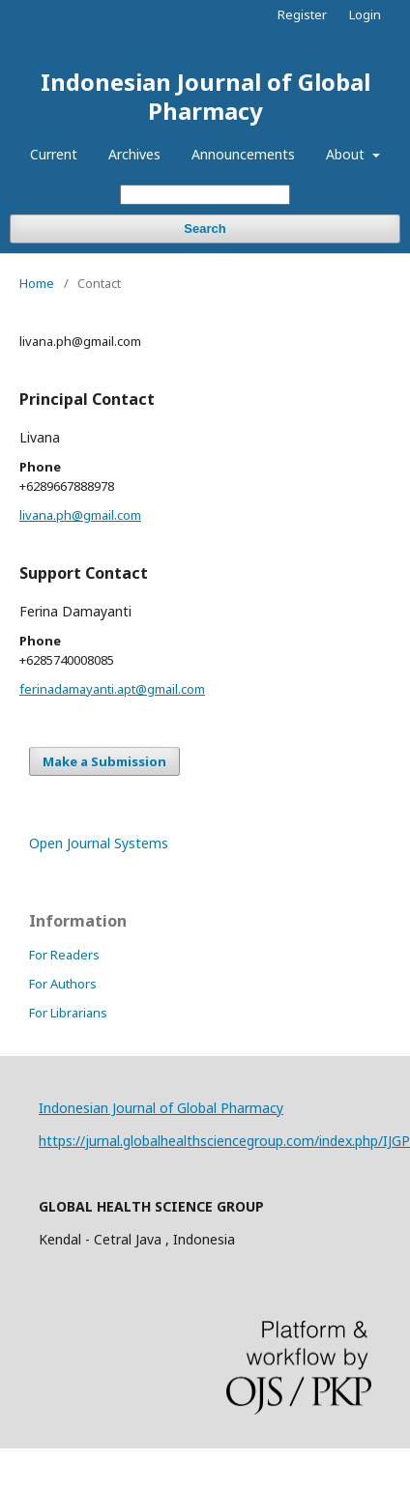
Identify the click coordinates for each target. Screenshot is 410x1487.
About (347, 154)
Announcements (243, 154)
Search (204, 228)
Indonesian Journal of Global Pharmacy (205, 96)
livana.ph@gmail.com (80, 515)
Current (53, 154)
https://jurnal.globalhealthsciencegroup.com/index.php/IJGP (224, 1140)
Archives (134, 154)
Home (36, 283)
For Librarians (68, 1012)
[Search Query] (205, 195)
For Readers (64, 954)
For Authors (63, 983)
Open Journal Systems (98, 843)
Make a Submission (104, 761)
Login (365, 14)
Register (302, 14)
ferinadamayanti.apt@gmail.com (112, 689)
